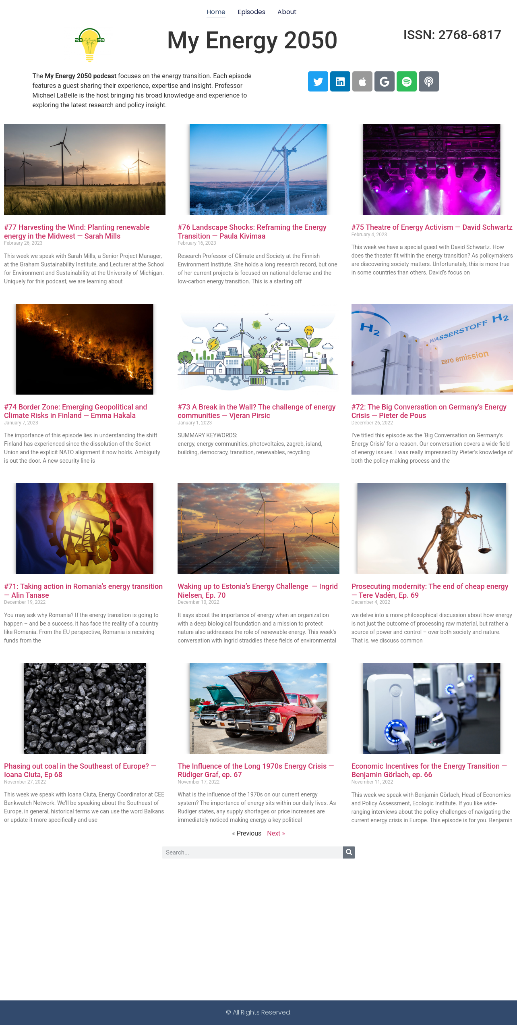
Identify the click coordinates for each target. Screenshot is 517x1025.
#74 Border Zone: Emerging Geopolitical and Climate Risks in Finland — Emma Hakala (75, 411)
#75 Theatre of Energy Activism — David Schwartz (432, 227)
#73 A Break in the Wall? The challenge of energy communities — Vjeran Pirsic (256, 411)
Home (216, 12)
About (287, 12)
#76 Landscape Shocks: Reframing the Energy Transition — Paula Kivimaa (252, 231)
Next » (276, 833)
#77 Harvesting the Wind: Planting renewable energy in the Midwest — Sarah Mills (77, 231)
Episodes (251, 12)
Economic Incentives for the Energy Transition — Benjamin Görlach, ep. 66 (429, 770)
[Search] (349, 852)
